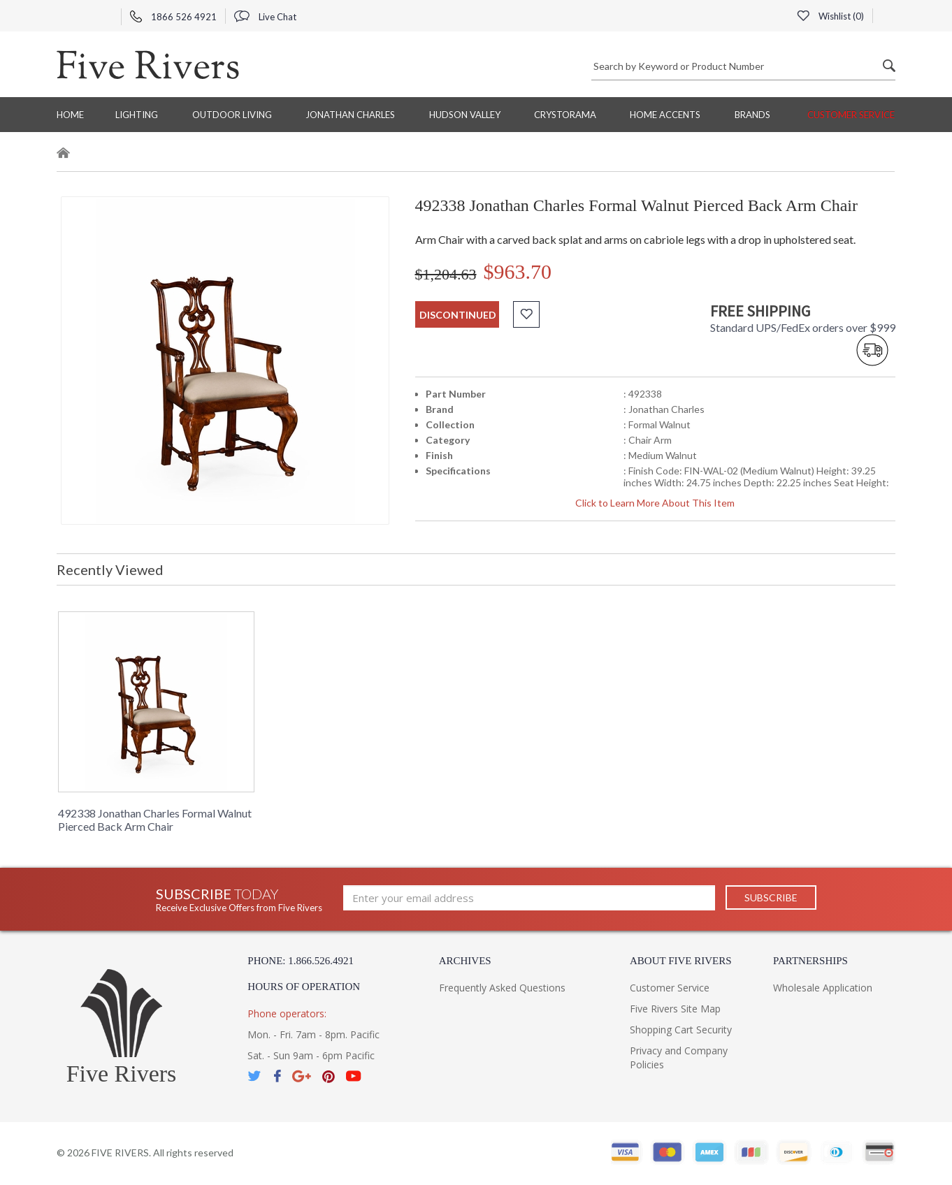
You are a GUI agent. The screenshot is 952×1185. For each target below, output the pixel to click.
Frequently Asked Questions (502, 987)
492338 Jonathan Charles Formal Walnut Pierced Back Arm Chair (155, 819)
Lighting (136, 114)
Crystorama (565, 114)
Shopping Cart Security (681, 1029)
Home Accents (665, 114)
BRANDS (752, 114)
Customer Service (851, 114)
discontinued (457, 315)
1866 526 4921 (173, 16)
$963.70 (518, 271)
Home (70, 114)
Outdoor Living (232, 114)
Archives (465, 960)
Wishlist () (830, 16)
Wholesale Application (822, 987)
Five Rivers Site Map (675, 1008)
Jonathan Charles (350, 114)
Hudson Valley (464, 114)
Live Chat (265, 16)
